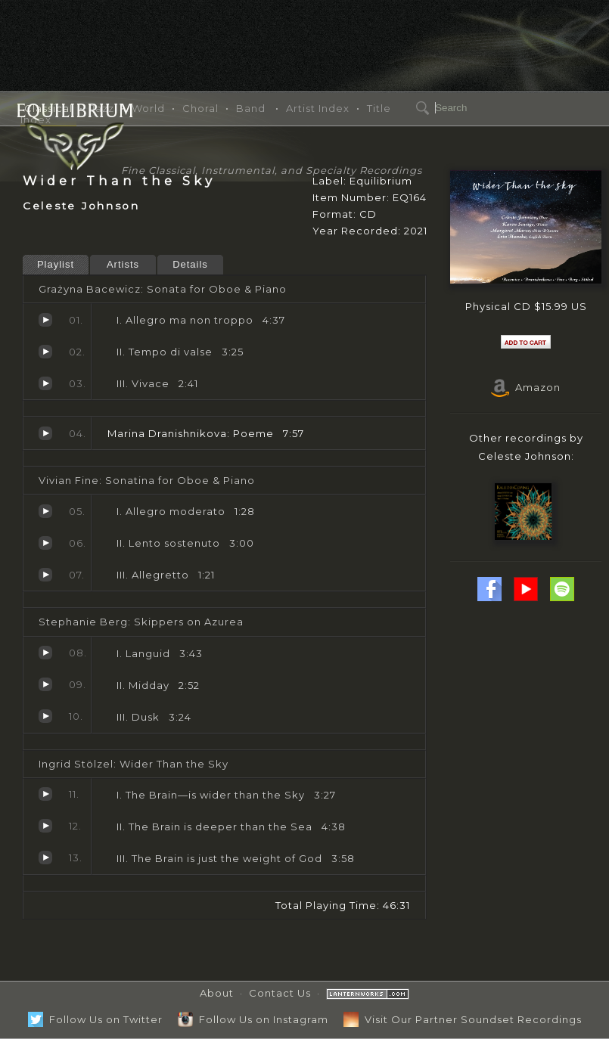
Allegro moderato (45, 511)
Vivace (45, 383)
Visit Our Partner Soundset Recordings (462, 1019)
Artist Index (318, 108)
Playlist (55, 264)
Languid (45, 652)
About (217, 993)
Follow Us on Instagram (253, 1019)
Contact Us (280, 993)
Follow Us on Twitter (95, 1019)
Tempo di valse (45, 351)
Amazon (526, 387)
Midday (45, 684)
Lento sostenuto (45, 543)
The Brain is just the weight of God (45, 857)
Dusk (45, 716)
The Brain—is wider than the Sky (45, 794)
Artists (123, 264)
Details (190, 264)
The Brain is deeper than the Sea (45, 826)
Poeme (45, 433)
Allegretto (45, 575)
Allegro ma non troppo (45, 320)
